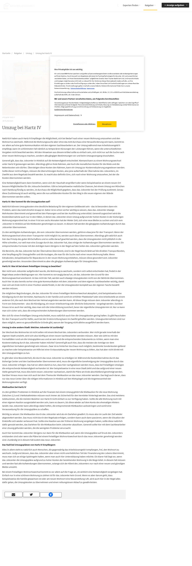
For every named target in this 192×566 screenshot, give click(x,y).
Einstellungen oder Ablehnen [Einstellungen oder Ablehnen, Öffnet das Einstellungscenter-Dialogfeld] (84, 124)
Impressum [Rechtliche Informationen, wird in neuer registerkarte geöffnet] (90, 88)
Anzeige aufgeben (175, 5)
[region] (97, 94)
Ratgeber (149, 5)
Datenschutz (117, 535)
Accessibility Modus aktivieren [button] (144, 532)
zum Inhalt (164, 535)
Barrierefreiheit (166, 526)
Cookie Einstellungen (121, 539)
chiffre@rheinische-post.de (96, 554)
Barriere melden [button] (143, 526)
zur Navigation (166, 531)
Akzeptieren (106, 124)
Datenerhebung (119, 543)
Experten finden (130, 5)
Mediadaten (117, 526)
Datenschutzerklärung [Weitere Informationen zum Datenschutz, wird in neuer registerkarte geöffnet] (78, 88)
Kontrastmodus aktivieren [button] (143, 539)
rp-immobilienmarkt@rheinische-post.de (87, 539)
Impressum (117, 531)
